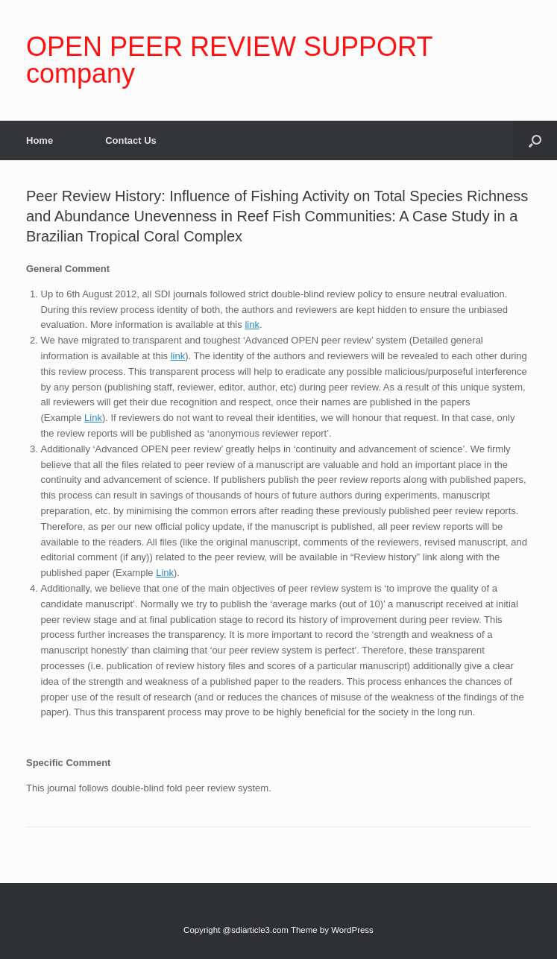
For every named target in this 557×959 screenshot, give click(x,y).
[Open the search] (535, 140)
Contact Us (131, 140)
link (252, 324)
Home (39, 140)
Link (93, 417)
